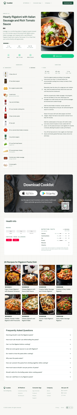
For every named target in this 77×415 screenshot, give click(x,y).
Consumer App (38, 3)
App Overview (35, 390)
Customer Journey (22, 390)
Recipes (34, 395)
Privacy (57, 407)
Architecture (21, 395)
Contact (49, 395)
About (48, 390)
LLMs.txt (52, 407)
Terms (62, 407)
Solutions (20, 393)
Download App (68, 3)
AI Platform (27, 3)
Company (48, 3)
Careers (49, 393)
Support (34, 398)
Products (34, 393)
